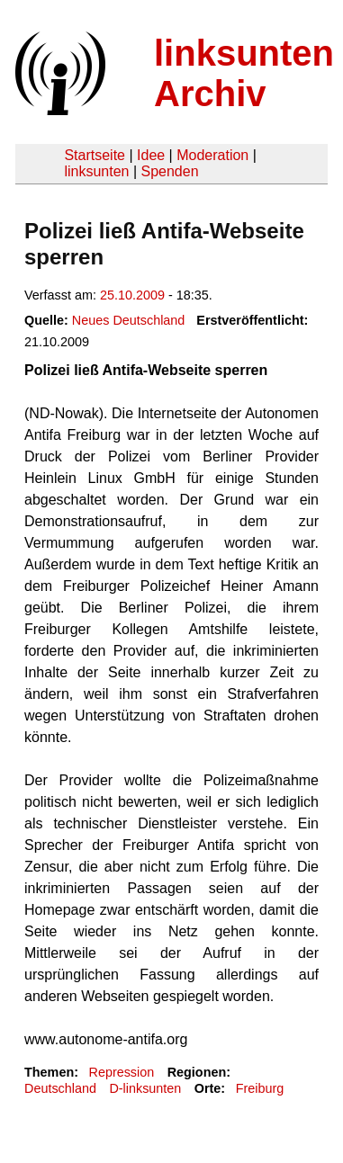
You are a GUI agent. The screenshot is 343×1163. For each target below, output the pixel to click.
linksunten (96, 171)
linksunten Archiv (244, 73)
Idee (151, 155)
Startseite (94, 155)
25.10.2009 (132, 295)
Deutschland (60, 1088)
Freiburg (260, 1088)
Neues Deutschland (128, 320)
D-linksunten (145, 1088)
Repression (121, 1072)
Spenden (169, 171)
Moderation (212, 155)
